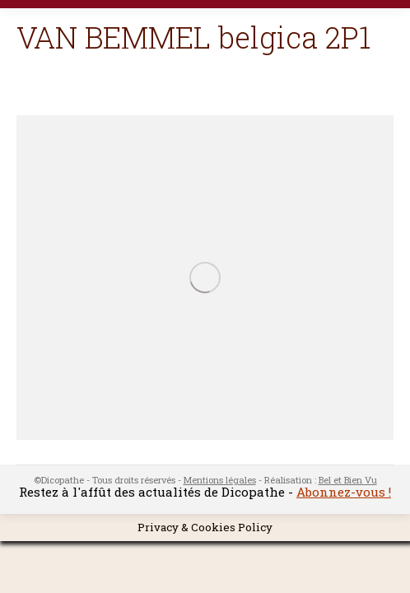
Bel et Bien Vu (348, 480)
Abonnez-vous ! (343, 491)
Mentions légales (220, 480)
